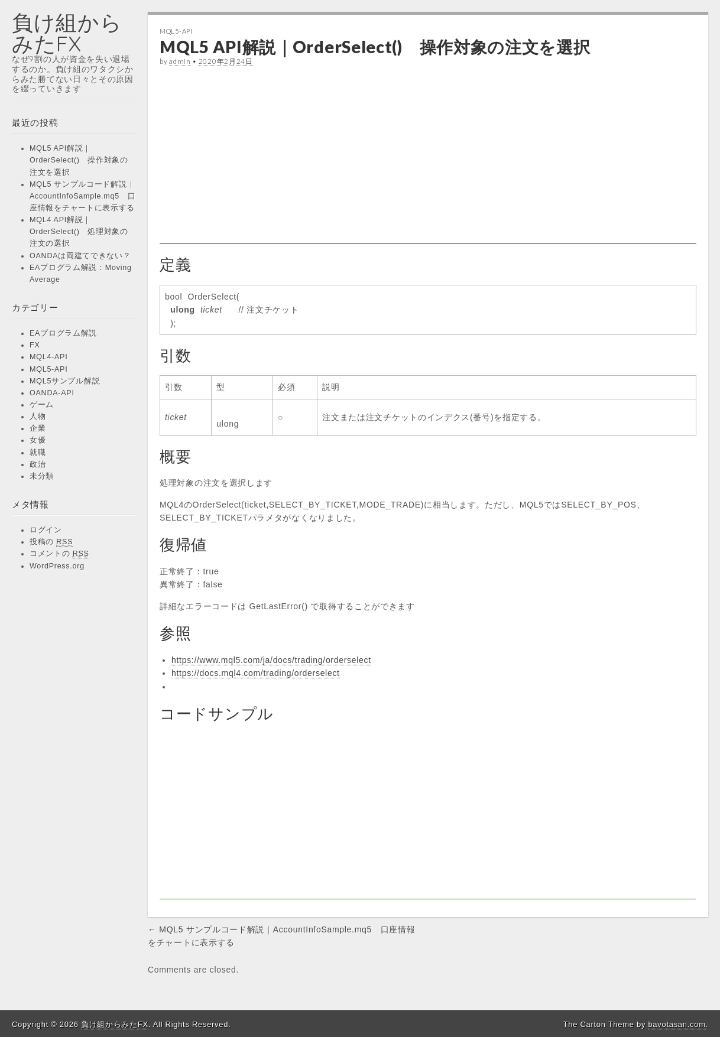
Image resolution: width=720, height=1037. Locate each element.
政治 (38, 464)
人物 (38, 416)
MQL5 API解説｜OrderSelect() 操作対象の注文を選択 (79, 160)
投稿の (51, 542)
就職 (38, 452)
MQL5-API (48, 369)
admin (180, 61)
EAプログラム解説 (63, 333)
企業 (38, 428)
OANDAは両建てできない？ (80, 256)
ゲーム (42, 405)
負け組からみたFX (67, 33)
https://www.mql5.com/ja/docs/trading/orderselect (271, 660)
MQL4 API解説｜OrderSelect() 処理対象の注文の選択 (79, 232)
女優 (38, 440)
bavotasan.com (676, 1024)
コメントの (59, 554)
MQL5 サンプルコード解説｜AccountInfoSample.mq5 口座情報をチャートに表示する (82, 196)
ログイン (46, 530)
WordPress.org (57, 566)
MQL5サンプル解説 (65, 381)
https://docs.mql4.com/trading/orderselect (255, 673)
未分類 (42, 476)
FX (35, 345)
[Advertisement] (428, 161)
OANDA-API (52, 393)
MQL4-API (48, 357)
